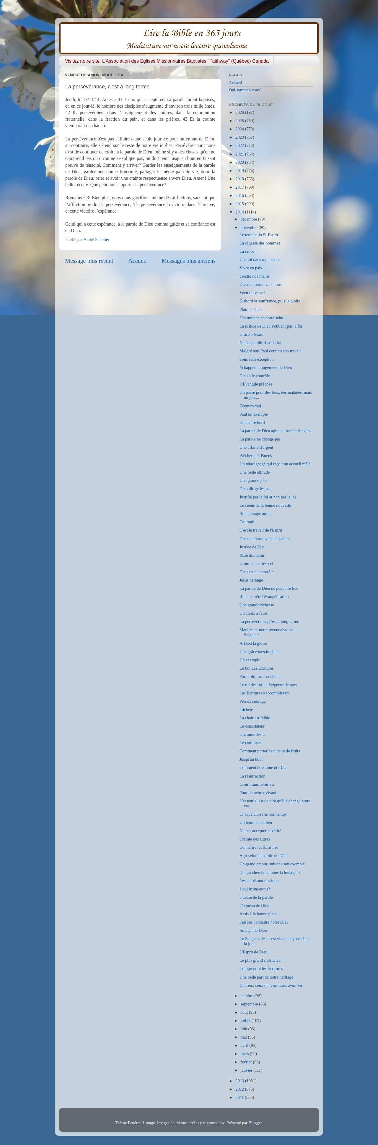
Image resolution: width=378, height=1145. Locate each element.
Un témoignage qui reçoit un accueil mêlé (275, 463)
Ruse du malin (251, 555)
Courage (246, 521)
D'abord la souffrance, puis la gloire (269, 301)
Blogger (255, 1122)
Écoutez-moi (250, 406)
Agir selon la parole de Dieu (263, 855)
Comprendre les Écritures (261, 968)
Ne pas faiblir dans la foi (260, 342)
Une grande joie (253, 480)
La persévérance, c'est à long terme (269, 621)
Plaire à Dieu (250, 309)
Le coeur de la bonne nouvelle (265, 505)
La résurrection (252, 776)
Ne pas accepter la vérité (260, 830)
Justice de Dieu (252, 547)
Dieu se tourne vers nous (260, 284)
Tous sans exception (256, 359)
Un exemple (249, 659)
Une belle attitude (254, 472)
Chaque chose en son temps (262, 814)
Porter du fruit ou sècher (260, 676)
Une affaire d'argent (256, 447)
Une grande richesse (256, 605)
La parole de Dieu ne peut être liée (268, 588)
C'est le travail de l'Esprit (260, 530)
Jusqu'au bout (251, 759)
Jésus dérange (251, 580)
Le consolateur (252, 726)
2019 (240, 170)
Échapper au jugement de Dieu (265, 367)
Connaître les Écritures (258, 847)
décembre (249, 219)
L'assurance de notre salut (261, 317)
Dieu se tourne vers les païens (264, 538)
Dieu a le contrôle (254, 375)
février (247, 1062)
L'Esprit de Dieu (253, 952)
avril (245, 1045)
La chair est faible (254, 717)
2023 (240, 137)
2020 (240, 162)
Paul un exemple (253, 414)
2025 (240, 120)
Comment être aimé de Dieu (263, 767)
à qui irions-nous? (254, 889)
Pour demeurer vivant (257, 792)
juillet (246, 1020)
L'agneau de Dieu (254, 905)
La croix (246, 251)
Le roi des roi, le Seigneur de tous (268, 684)
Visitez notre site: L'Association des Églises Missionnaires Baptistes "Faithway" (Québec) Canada (167, 61)
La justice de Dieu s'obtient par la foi (270, 326)
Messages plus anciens (189, 260)
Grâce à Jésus (251, 334)
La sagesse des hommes (259, 243)
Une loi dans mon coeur (259, 259)
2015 (240, 203)
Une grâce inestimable (258, 651)
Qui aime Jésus (252, 734)
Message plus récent (89, 260)
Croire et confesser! (256, 563)
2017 (240, 187)
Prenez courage (252, 701)
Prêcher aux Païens (255, 455)
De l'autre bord (252, 422)
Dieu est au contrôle (256, 571)
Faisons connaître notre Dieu (264, 922)
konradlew (215, 1122)
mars (245, 1053)
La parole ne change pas (260, 439)
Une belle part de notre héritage (266, 977)
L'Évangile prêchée (255, 384)
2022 (240, 145)
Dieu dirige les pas (255, 488)
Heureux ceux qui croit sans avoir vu (270, 985)
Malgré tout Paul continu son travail (270, 351)
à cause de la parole (256, 897)
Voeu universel (252, 292)
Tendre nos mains (254, 276)
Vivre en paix (250, 267)
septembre (250, 1004)
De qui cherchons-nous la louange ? (269, 872)
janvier (247, 1070)
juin (244, 1028)
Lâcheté (246, 709)
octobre (248, 995)
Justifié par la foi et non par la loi (267, 497)
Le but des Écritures (256, 668)
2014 (240, 212)
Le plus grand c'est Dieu (260, 960)
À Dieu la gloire (253, 643)
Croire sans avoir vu (256, 784)
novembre (250, 227)
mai (244, 1037)
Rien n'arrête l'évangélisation (264, 596)
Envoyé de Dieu (253, 930)
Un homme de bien (255, 822)
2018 (240, 178)
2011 (240, 1097)
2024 (240, 129)
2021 (240, 154)
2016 (240, 195)
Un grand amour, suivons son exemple (272, 863)
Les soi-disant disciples (259, 880)
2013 (240, 1080)
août (245, 1012)
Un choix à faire (253, 613)
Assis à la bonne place (258, 913)
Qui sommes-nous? (245, 90)
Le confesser (250, 742)
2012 (240, 1089)
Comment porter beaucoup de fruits (269, 751)
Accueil (137, 260)
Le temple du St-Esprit (258, 234)
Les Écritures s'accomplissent (264, 693)
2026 (240, 112)
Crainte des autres (254, 839)
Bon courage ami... (255, 513)
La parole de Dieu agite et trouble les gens (275, 430)
